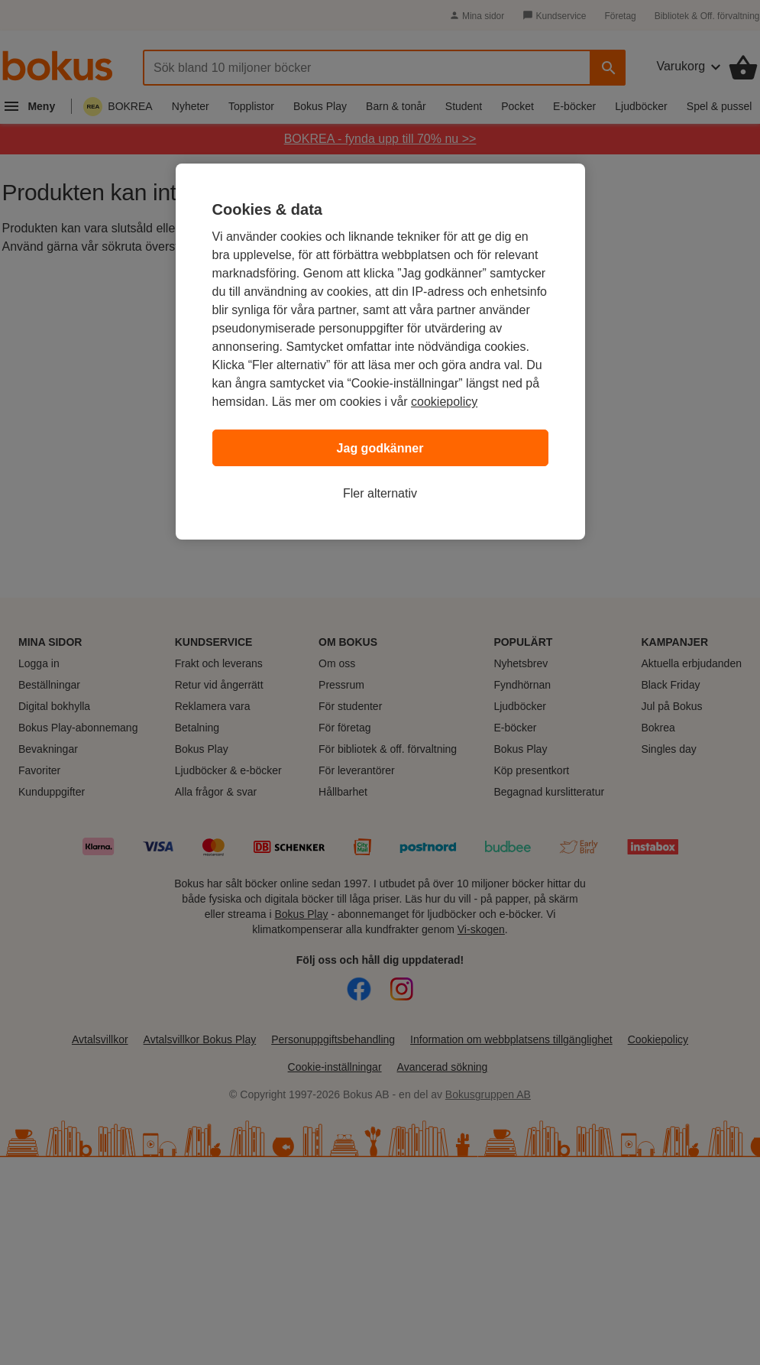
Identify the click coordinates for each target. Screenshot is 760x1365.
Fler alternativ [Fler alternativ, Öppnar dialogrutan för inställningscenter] (380, 493)
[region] (380, 352)
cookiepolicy (444, 401)
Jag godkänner (380, 448)
